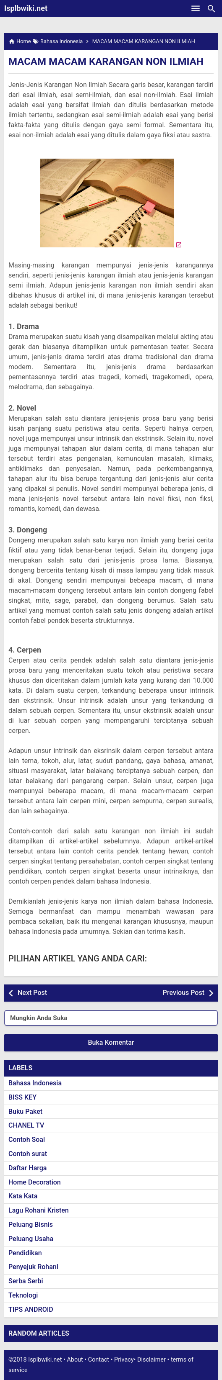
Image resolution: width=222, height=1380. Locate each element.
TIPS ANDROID (30, 1309)
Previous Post (183, 993)
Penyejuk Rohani (33, 1267)
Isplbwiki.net (25, 8)
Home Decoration (34, 1182)
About (75, 1359)
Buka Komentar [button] (111, 1042)
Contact (98, 1359)
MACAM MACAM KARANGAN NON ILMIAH (106, 61)
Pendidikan (25, 1253)
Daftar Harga (27, 1168)
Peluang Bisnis (30, 1224)
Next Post (32, 993)
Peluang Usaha (30, 1239)
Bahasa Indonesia (35, 1083)
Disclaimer (151, 1359)
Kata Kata (22, 1196)
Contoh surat (27, 1154)
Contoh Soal (26, 1140)
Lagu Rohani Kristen (38, 1210)
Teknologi (23, 1295)
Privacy (124, 1359)
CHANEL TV (26, 1125)
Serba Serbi (25, 1281)
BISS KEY (22, 1097)
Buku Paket (25, 1111)
